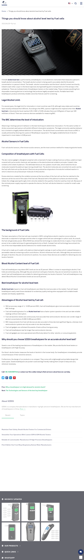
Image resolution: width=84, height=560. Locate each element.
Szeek (4, 345)
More (23, 411)
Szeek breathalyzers (18, 362)
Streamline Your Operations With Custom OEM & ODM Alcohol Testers (26, 445)
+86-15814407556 (11, 372)
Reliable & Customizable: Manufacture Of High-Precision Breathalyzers (27, 451)
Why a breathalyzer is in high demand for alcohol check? (25, 387)
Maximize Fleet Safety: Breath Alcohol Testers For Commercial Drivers (26, 440)
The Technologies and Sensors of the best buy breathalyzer (26, 390)
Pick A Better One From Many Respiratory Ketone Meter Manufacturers (26, 456)
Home (4, 11)
